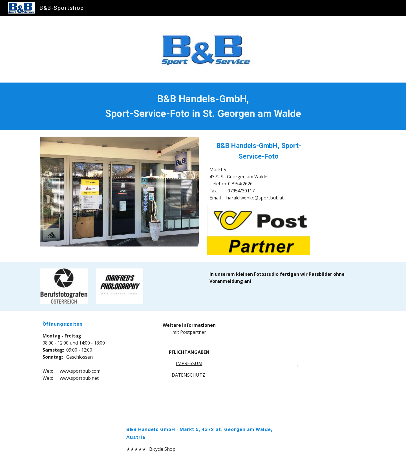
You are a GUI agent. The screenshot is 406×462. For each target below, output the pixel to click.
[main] (203, 106)
